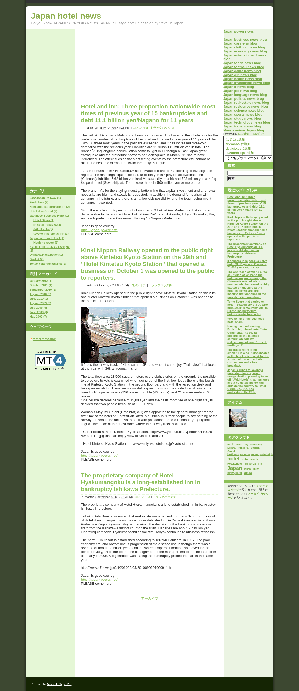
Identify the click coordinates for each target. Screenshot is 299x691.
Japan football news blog (243, 67)
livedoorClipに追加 (239, 153)
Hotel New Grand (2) (43, 211)
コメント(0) (140, 127)
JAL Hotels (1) (43, 229)
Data (238, 444)
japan (247, 468)
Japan (234, 468)
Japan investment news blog (246, 83)
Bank (230, 444)
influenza (250, 463)
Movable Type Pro (59, 684)
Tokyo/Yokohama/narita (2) (48, 263)
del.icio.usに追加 (238, 148)
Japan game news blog (242, 71)
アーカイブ (149, 598)
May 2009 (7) (38, 316)
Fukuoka (243, 447)
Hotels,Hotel (235, 463)
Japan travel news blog (242, 126)
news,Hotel (234, 473)
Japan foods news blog (242, 63)
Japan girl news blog (240, 75)
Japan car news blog (240, 43)
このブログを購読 (44, 339)
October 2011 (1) (41, 285)
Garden (255, 447)
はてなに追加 (235, 139)
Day (246, 444)
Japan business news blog (245, 39)
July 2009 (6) (38, 307)
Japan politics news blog (243, 99)
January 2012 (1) (41, 280)
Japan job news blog (240, 91)
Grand (231, 451)
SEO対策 (243, 133)
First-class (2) (39, 202)
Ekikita (231, 447)
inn (260, 463)
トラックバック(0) (162, 127)
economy (256, 444)
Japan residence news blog (245, 106)
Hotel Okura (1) (43, 220)
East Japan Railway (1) (45, 197)
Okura (248, 473)
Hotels (254, 459)
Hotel (245, 459)
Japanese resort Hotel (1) (47, 238)
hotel (233, 458)
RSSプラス (258, 133)
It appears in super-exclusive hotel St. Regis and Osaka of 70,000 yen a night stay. (247, 264)
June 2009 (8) (39, 312)
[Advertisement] (125, 66)
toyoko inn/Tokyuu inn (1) (51, 233)
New (256, 468)
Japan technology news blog (246, 122)
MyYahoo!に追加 (237, 144)
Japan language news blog (245, 95)
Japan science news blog (243, 110)
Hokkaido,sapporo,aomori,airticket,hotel (252, 454)
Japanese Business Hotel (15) (50, 215)
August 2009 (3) (40, 303)
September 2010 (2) (43, 289)
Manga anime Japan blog (243, 130)
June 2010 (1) (39, 298)
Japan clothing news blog (244, 47)
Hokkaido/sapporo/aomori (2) (50, 206)
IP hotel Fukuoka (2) (47, 224)
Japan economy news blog (245, 51)
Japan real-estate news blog (246, 103)
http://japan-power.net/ (99, 230)
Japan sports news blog (242, 114)
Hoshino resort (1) (46, 242)
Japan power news (238, 31)
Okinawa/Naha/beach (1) (46, 254)
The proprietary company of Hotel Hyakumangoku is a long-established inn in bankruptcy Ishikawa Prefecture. (140, 482)
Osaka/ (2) (37, 259)
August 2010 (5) (40, 294)
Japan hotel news (66, 16)
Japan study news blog (242, 118)
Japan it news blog (238, 87)
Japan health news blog (242, 79)
